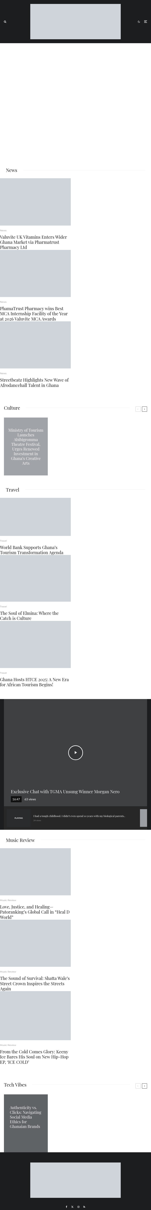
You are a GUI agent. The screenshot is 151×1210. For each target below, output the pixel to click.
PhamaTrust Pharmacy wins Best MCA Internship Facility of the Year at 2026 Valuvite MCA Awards (34, 313)
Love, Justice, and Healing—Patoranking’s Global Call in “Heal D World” (35, 912)
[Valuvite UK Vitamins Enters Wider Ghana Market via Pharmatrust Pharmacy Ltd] (35, 201)
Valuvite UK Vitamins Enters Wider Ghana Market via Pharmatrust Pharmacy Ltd (33, 242)
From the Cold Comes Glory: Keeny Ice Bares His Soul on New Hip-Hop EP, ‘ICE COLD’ (34, 1057)
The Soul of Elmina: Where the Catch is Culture (29, 615)
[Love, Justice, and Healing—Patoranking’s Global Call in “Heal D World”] (35, 871)
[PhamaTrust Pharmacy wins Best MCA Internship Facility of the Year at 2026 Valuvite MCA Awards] (35, 273)
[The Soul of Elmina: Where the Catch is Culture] (35, 578)
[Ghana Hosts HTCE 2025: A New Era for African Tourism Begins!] (35, 644)
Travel (3, 540)
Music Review (8, 900)
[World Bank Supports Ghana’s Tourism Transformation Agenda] (35, 517)
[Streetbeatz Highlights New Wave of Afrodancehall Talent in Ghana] (35, 344)
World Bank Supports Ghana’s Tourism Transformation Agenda (31, 550)
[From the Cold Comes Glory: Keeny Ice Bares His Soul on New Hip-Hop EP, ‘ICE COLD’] (35, 1015)
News (3, 230)
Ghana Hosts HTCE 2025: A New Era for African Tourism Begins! (34, 682)
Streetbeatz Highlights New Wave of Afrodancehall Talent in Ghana (34, 382)
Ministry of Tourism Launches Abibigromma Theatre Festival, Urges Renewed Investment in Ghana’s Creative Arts (25, 446)
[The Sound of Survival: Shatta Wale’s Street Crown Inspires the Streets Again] (35, 943)
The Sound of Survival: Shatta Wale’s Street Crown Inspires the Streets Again (35, 983)
